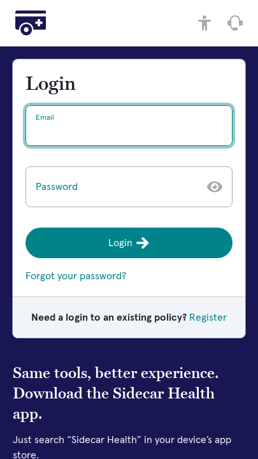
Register (208, 317)
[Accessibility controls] (204, 23)
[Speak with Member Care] (235, 23)
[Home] (30, 23)
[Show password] (214, 186)
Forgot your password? (75, 276)
